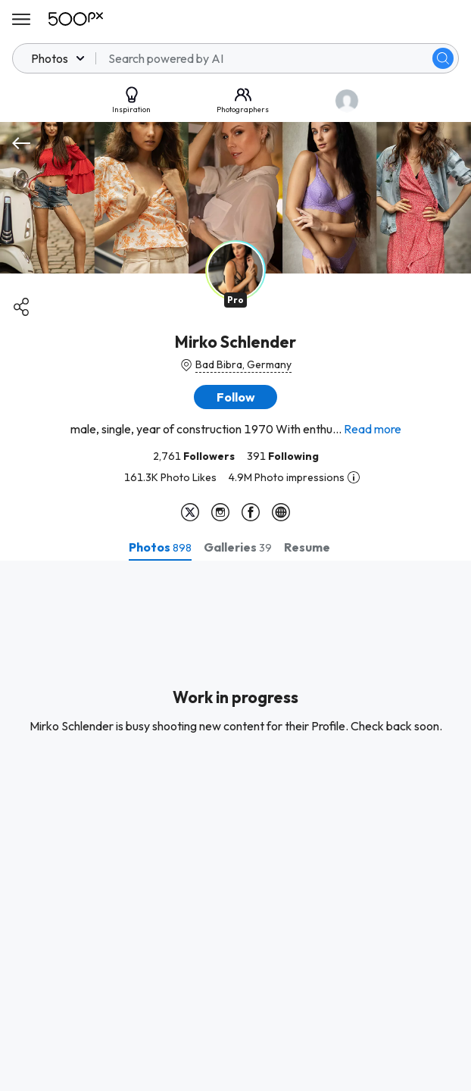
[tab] (160, 547)
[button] (235, 397)
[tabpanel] (235, 826)
